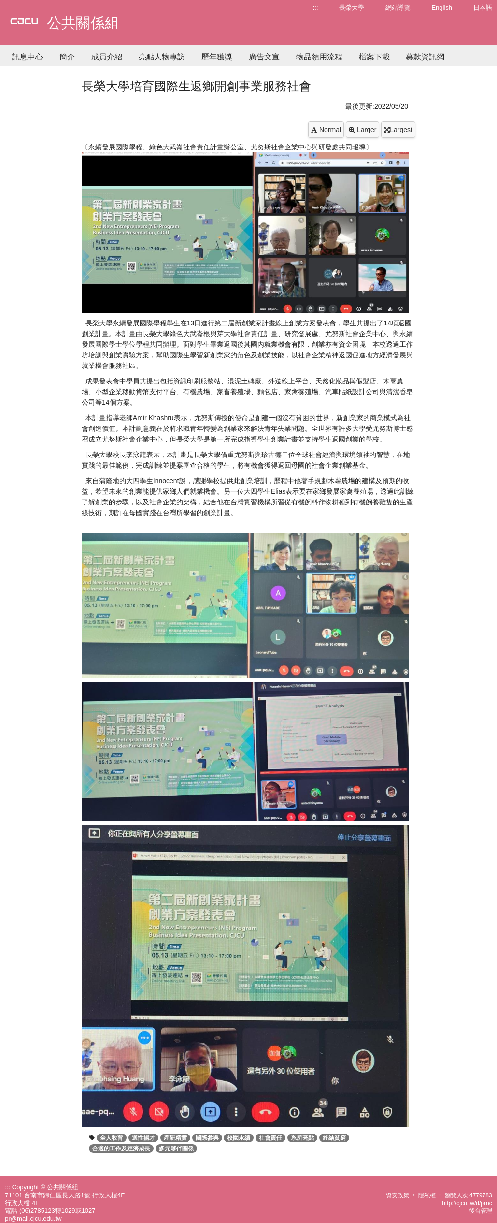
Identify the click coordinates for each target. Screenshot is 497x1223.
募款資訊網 (425, 57)
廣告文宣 (264, 57)
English (441, 7)
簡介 (67, 57)
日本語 (482, 7)
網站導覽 (398, 7)
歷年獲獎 (216, 57)
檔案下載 (374, 57)
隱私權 (427, 1195)
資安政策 (397, 1195)
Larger (362, 129)
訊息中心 (27, 57)
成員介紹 (106, 57)
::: (315, 7)
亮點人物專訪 (162, 57)
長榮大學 (351, 7)
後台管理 (480, 1211)
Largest (398, 129)
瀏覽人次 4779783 (468, 1195)
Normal (326, 129)
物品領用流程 (319, 57)
